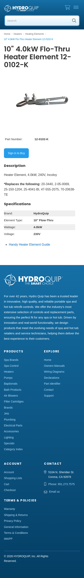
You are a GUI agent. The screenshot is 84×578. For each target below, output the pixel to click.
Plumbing (9, 419)
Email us (54, 491)
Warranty (9, 508)
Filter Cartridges (14, 401)
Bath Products (12, 389)
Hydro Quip (21, 9)
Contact (48, 389)
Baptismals (10, 383)
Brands (8, 407)
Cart (6, 484)
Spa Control (11, 365)
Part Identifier (52, 383)
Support (49, 395)
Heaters (9, 371)
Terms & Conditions (16, 532)
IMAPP (8, 538)
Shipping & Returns (16, 515)
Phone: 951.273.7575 (61, 484)
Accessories (11, 431)
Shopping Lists (13, 478)
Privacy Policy (12, 520)
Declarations (51, 377)
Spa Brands (11, 359)
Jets (6, 413)
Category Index (13, 449)
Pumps (8, 377)
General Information (16, 527)
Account (9, 472)
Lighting (9, 437)
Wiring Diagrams (54, 371)
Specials (9, 443)
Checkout (10, 490)
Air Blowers (11, 395)
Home (47, 359)
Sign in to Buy (16, 153)
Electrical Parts (13, 425)
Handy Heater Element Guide (29, 244)
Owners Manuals (54, 365)
